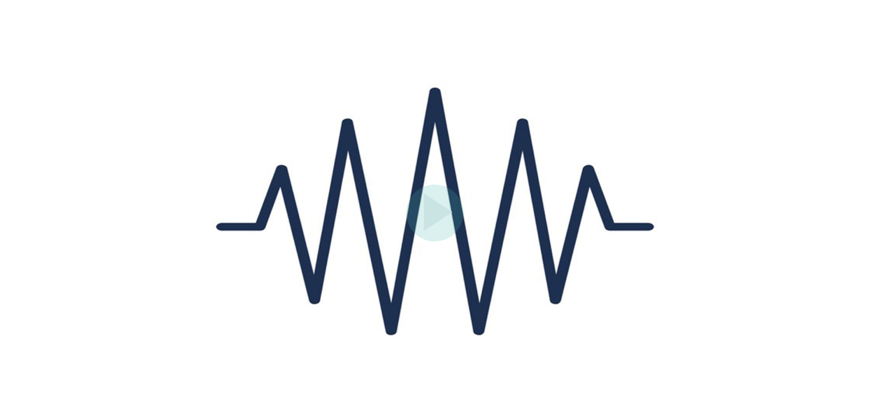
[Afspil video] (434, 238)
